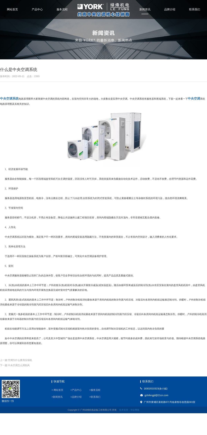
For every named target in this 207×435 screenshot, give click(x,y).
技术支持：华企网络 (129, 410)
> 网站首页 (57, 390)
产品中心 (37, 9)
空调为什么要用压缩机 (20, 360)
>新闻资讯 (57, 396)
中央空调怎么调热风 (19, 365)
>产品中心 (75, 390)
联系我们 (194, 9)
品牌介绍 (169, 9)
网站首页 (12, 9)
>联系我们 (94, 396)
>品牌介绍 (75, 396)
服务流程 (62, 9)
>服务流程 (94, 390)
